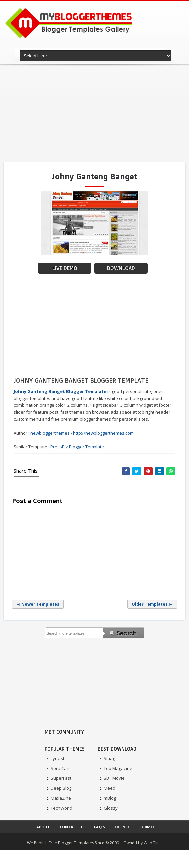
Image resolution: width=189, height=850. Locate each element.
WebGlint (152, 843)
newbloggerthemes (50, 433)
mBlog (110, 798)
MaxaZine (61, 798)
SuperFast (61, 778)
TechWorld (61, 808)
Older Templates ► (152, 604)
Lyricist (57, 758)
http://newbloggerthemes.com (103, 433)
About (43, 826)
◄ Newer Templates (37, 604)
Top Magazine (118, 768)
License (122, 826)
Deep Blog (61, 788)
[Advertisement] (96, 113)
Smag (109, 758)
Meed (109, 788)
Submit (147, 826)
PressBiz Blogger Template (77, 447)
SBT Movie (114, 778)
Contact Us (72, 826)
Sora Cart (60, 768)
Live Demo (64, 268)
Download (121, 268)
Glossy (111, 808)
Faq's (99, 826)
